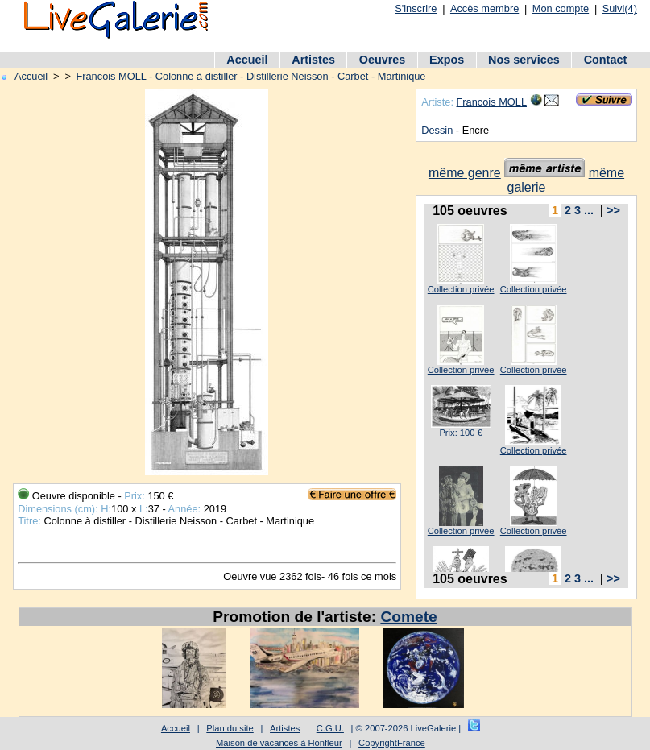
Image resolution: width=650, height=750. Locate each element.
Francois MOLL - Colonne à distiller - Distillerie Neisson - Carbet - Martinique (250, 76)
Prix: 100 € (460, 432)
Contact (605, 59)
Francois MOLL (492, 102)
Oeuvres (382, 59)
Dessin (437, 130)
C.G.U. (330, 728)
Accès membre (484, 8)
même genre (465, 173)
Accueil (246, 59)
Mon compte (560, 8)
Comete (408, 616)
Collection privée (461, 289)
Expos (446, 59)
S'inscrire (416, 8)
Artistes (313, 59)
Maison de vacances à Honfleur (279, 743)
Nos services (524, 59)
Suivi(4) (619, 8)
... (589, 210)
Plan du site (229, 728)
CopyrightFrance (391, 743)
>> (613, 210)
